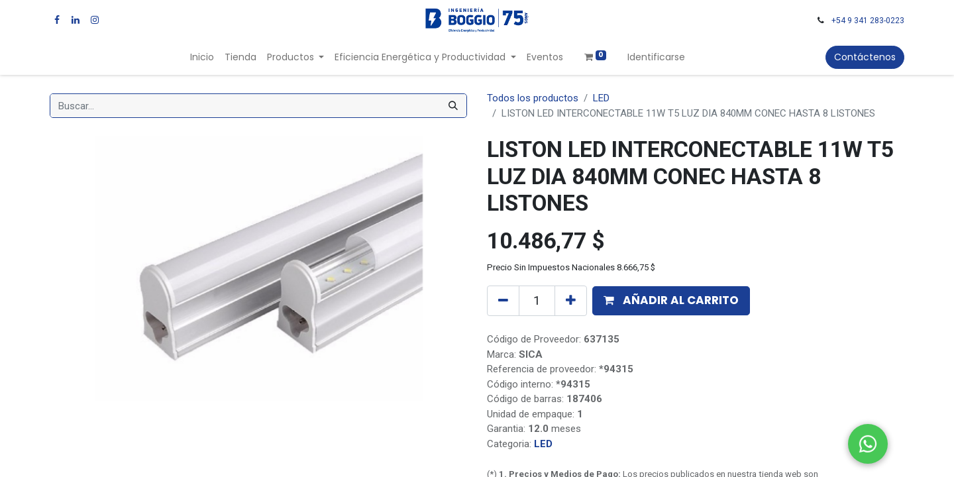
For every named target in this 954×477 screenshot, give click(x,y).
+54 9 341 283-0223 (867, 20)
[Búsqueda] (453, 105)
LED (601, 98)
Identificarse (656, 57)
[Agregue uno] (571, 301)
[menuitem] (202, 57)
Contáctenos (865, 57)
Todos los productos (532, 98)
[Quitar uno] (503, 301)
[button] (671, 300)
